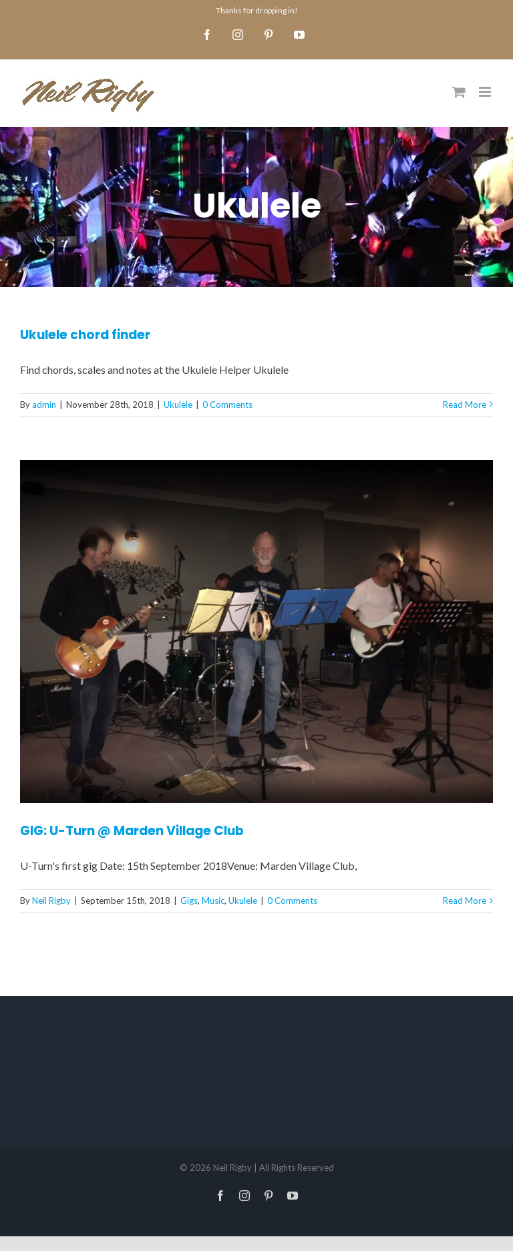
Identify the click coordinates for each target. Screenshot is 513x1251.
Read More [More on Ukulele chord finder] (464, 404)
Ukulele (178, 404)
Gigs (189, 900)
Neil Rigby (51, 900)
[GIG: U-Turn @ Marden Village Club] (256, 631)
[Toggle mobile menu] (486, 92)
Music (213, 900)
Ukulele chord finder (85, 335)
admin (44, 404)
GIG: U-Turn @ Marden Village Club (132, 831)
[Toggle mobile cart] (459, 92)
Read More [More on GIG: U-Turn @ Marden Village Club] (464, 900)
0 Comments (227, 404)
